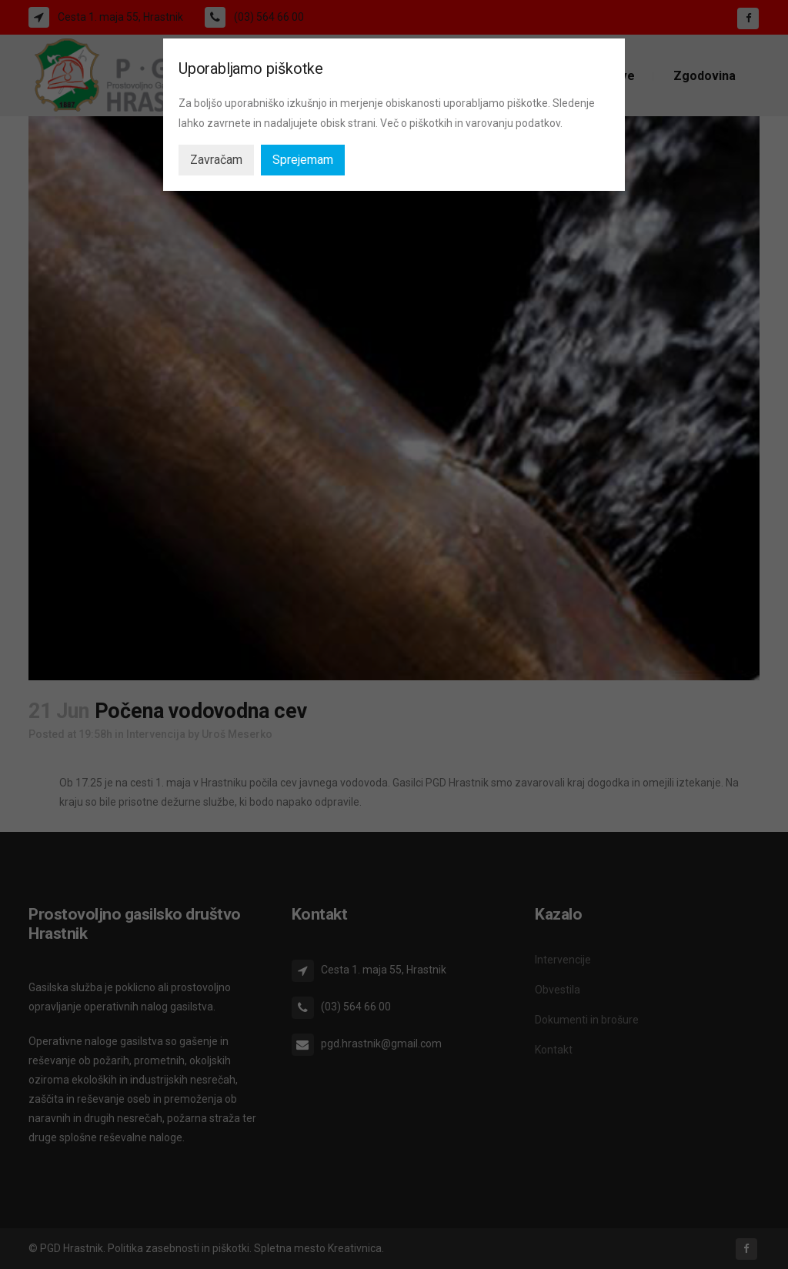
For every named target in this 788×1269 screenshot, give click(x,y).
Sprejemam (302, 159)
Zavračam (216, 159)
